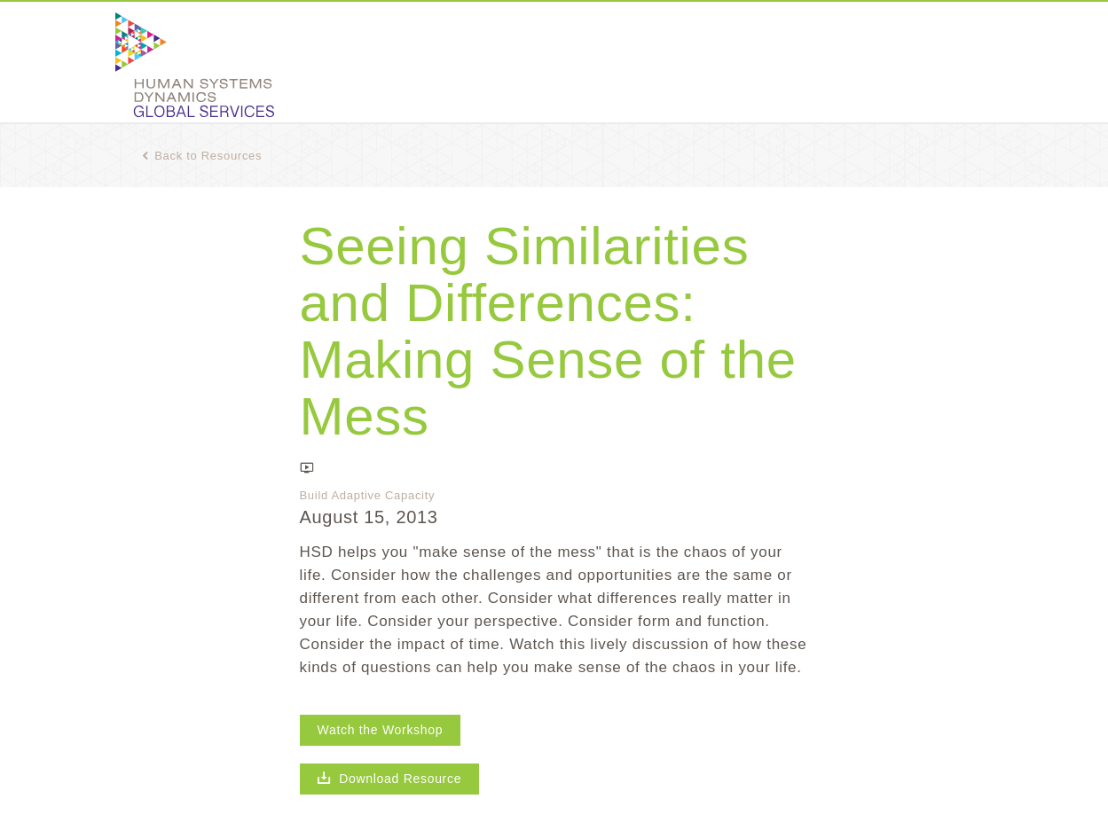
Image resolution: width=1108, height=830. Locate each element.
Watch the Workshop (381, 730)
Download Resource (390, 778)
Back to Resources (202, 155)
